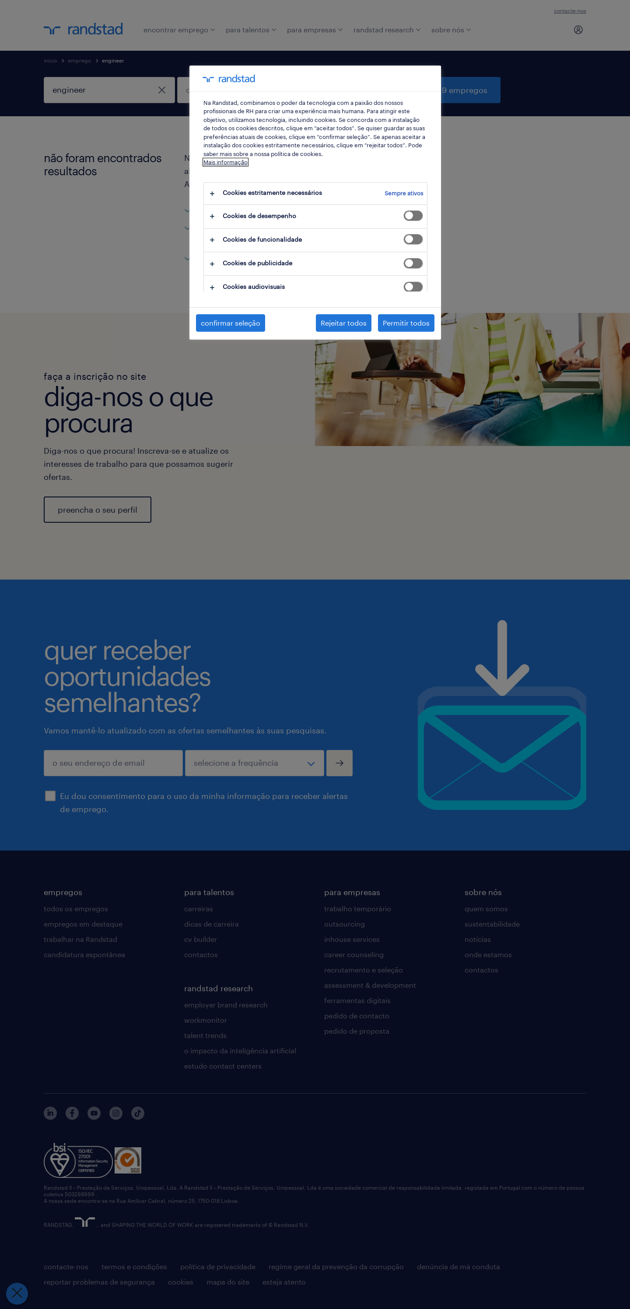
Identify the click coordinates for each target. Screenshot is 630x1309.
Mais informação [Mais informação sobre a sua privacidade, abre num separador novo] (225, 162)
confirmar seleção (230, 323)
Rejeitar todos (344, 323)
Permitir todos (406, 323)
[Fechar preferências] (17, 1294)
